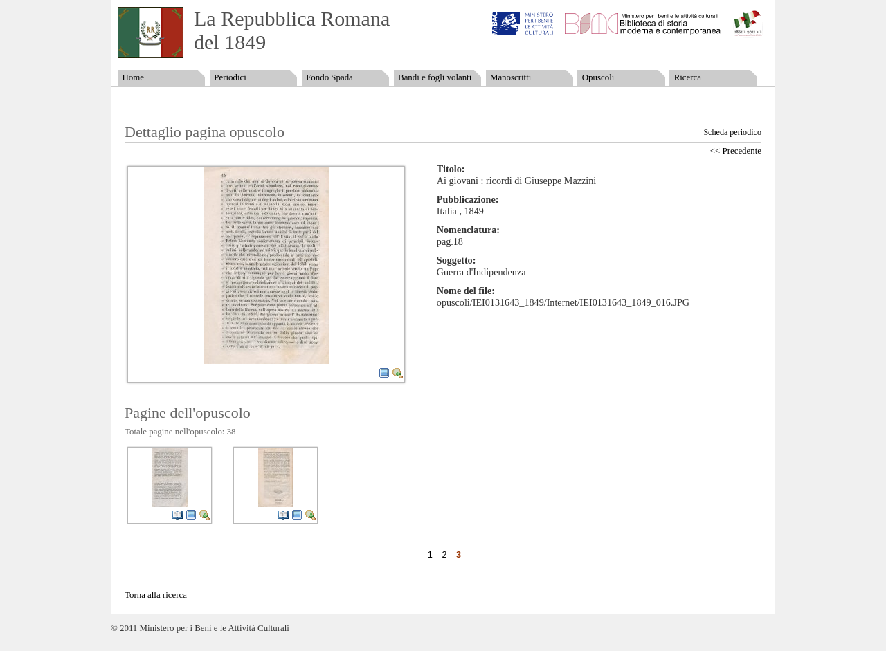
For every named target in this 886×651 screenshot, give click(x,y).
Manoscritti (510, 77)
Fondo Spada (329, 77)
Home (132, 77)
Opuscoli (598, 77)
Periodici (230, 77)
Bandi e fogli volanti (434, 77)
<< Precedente (735, 151)
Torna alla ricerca (156, 595)
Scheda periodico (732, 132)
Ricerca (687, 77)
